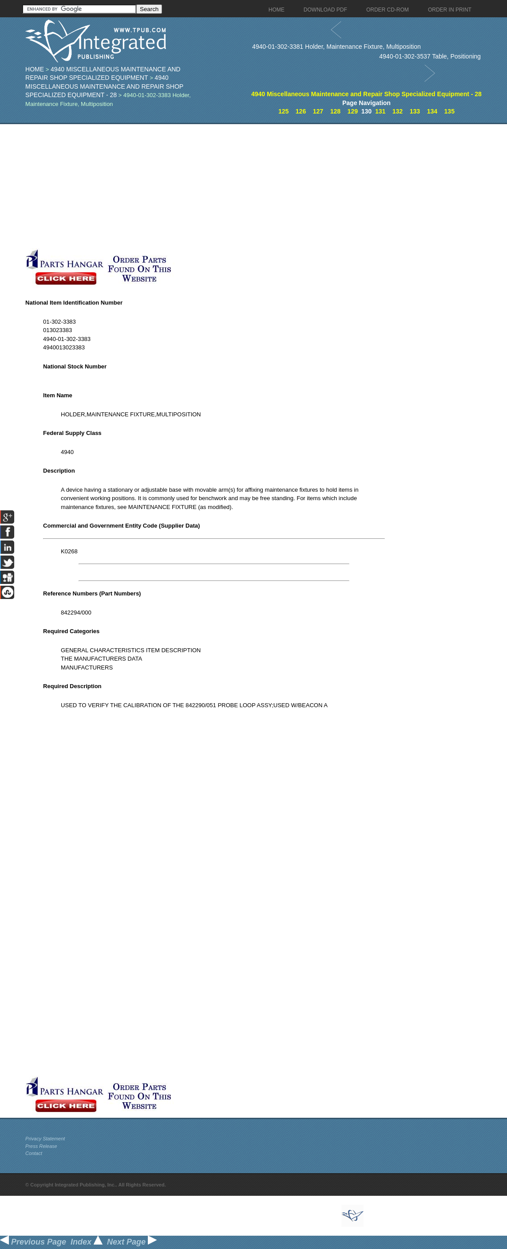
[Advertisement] (214, 186)
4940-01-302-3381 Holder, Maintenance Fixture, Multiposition (336, 46)
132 (397, 111)
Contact (33, 1153)
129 (353, 111)
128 (335, 111)
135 (449, 111)
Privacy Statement (45, 1138)
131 (380, 111)
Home (34, 69)
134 (432, 111)
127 (318, 111)
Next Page (132, 1241)
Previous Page (33, 1241)
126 (301, 111)
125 (283, 111)
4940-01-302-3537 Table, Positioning (430, 56)
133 (415, 111)
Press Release (41, 1146)
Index (87, 1241)
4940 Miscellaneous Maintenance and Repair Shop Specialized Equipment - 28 (104, 86)
